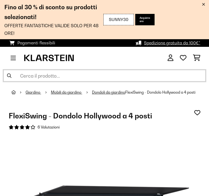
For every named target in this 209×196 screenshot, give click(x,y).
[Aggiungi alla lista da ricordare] (197, 113)
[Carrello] (196, 58)
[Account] (170, 58)
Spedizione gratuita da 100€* (172, 43)
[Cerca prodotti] (104, 75)
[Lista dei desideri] (183, 58)
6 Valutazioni (49, 127)
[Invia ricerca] (9, 75)
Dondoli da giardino (108, 92)
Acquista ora (145, 19)
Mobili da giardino (66, 92)
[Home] (18, 92)
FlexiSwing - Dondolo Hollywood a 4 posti (160, 92)
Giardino (33, 92)
